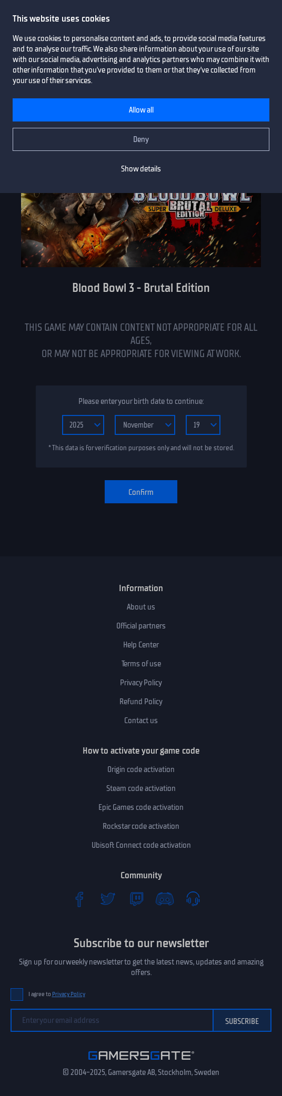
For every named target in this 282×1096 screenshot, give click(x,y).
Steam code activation (141, 788)
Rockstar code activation (141, 826)
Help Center (141, 645)
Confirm (141, 492)
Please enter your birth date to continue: (141, 401)
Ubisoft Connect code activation (141, 845)
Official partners (141, 626)
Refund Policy (141, 701)
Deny (141, 139)
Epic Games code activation (141, 807)
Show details (141, 169)
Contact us (141, 720)
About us (141, 607)
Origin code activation (141, 769)
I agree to (56, 994)
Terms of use (141, 663)
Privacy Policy (141, 682)
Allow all (141, 110)
